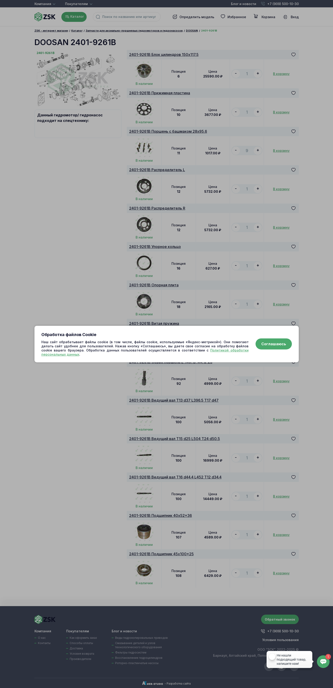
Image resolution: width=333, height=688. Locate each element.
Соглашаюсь (273, 344)
